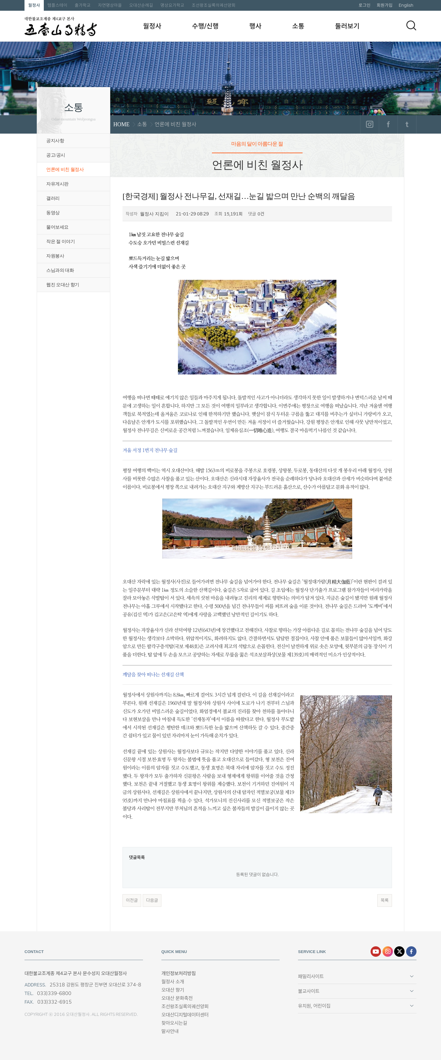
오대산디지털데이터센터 (185, 1015)
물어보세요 (57, 227)
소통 (298, 26)
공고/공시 (55, 155)
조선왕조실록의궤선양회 (214, 5)
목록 (385, 900)
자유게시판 (57, 183)
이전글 (132, 900)
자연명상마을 (110, 5)
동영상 (53, 212)
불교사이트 (308, 991)
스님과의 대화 (60, 270)
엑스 (399, 951)
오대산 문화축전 (177, 998)
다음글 (152, 900)
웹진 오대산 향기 (62, 284)
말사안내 (170, 1031)
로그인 (365, 5)
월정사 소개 (172, 981)
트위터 (407, 124)
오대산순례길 (141, 5)
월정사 (34, 5)
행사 (255, 26)
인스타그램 (369, 124)
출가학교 (83, 5)
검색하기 (411, 25)
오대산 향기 (172, 990)
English (406, 5)
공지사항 (55, 140)
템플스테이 (57, 5)
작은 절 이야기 (60, 241)
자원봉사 (55, 255)
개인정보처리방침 (178, 973)
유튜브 (376, 951)
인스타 (388, 951)
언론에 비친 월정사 (65, 169)
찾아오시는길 (174, 1023)
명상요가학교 (172, 5)
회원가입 (385, 5)
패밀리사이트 (311, 976)
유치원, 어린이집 (314, 1006)
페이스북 (388, 124)
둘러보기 (347, 26)
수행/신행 (205, 26)
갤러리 (53, 198)
